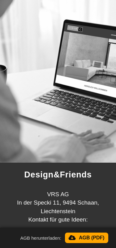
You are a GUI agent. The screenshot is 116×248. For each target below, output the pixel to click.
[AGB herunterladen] (86, 238)
